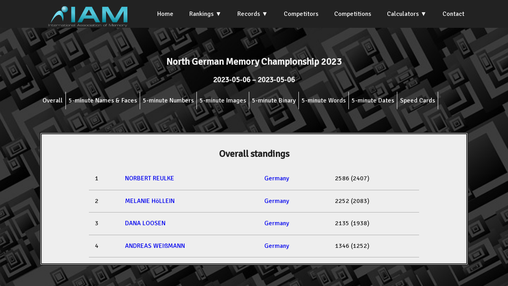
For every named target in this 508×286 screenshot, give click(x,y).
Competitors (301, 14)
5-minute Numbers (168, 100)
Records (248, 14)
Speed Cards (417, 100)
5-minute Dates (373, 100)
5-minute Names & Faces (103, 100)
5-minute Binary (274, 100)
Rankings (201, 14)
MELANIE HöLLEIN (150, 201)
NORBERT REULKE (149, 178)
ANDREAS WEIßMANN (155, 246)
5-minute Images (223, 100)
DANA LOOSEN (145, 223)
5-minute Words (324, 100)
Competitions (352, 14)
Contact (453, 14)
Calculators (403, 14)
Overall (52, 100)
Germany (276, 178)
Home (165, 14)
